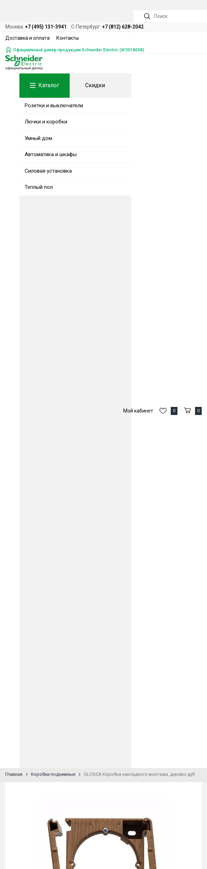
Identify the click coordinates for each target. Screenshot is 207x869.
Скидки (95, 85)
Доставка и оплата (27, 38)
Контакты (67, 38)
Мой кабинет (138, 411)
